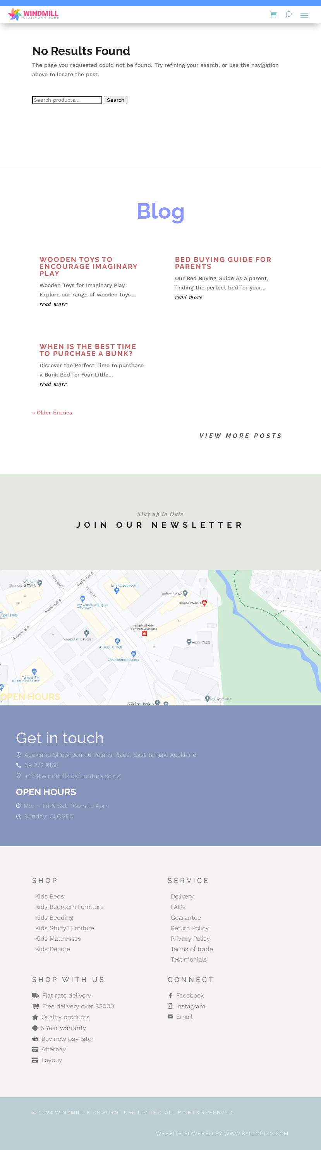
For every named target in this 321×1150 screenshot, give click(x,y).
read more (53, 304)
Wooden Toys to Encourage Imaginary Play (88, 266)
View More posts (241, 436)
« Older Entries (52, 412)
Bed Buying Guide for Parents (223, 262)
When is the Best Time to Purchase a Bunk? (88, 350)
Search (115, 100)
